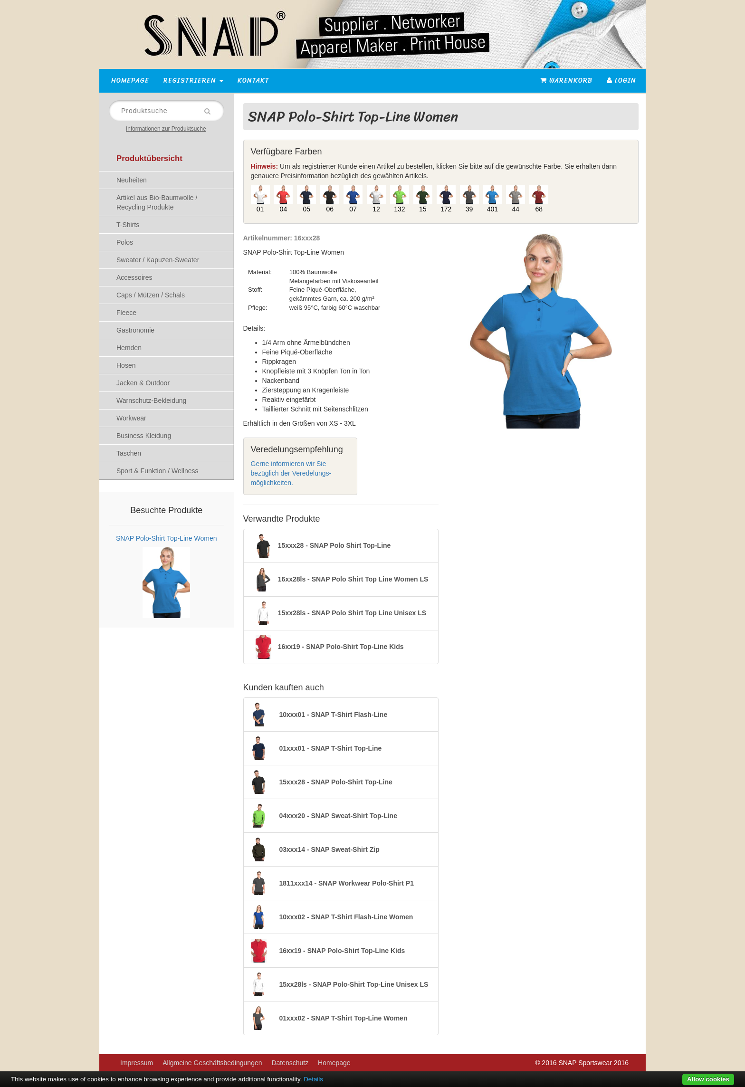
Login (621, 80)
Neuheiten (131, 180)
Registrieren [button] (193, 80)
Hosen (125, 365)
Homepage (130, 80)
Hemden (129, 348)
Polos (124, 242)
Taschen (128, 453)
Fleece (126, 312)
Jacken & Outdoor (143, 383)
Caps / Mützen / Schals (150, 295)
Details (313, 1079)
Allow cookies (708, 1079)
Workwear (131, 418)
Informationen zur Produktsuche (166, 128)
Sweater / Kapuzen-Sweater (157, 260)
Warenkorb (566, 80)
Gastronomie (135, 330)
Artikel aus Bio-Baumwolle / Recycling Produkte (156, 202)
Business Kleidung (143, 435)
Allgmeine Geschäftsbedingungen (212, 1063)
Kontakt (253, 80)
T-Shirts (127, 225)
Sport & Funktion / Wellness (157, 471)
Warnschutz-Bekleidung (151, 400)
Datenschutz (289, 1063)
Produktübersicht (149, 158)
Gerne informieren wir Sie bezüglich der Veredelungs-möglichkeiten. (291, 473)
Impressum (136, 1063)
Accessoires (134, 277)
